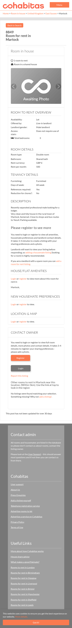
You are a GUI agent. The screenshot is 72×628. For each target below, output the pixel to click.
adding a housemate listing (38, 252)
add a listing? (45, 396)
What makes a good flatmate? (25, 562)
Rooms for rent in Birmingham (25, 572)
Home (6, 13)
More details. (21, 616)
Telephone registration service (25, 506)
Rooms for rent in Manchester (25, 594)
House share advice (20, 556)
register (23, 278)
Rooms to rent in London (23, 567)
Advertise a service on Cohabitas (26, 516)
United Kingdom (35, 13)
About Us (15, 489)
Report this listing (19, 375)
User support (17, 484)
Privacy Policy (17, 522)
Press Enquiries (18, 495)
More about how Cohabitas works (27, 551)
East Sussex (51, 13)
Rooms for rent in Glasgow (23, 578)
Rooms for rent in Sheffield (23, 599)
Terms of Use (17, 527)
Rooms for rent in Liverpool (24, 583)
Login (13, 278)
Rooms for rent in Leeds (22, 605)
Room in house (18, 13)
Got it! (36, 622)
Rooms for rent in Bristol (22, 589)
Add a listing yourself (21, 500)
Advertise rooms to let (21, 511)
